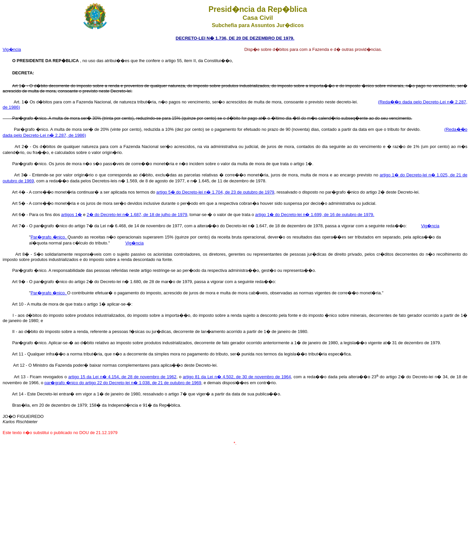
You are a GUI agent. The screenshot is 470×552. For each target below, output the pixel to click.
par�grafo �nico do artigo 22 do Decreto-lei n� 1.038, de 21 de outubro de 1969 (122, 382)
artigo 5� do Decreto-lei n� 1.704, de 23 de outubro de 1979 (215, 192)
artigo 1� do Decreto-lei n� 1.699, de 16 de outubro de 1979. (315, 214)
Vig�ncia (12, 49)
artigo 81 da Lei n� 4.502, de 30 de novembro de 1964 (237, 376)
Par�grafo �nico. (49, 237)
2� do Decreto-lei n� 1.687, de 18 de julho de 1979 (137, 214)
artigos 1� (71, 214)
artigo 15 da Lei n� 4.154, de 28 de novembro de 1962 (122, 376)
